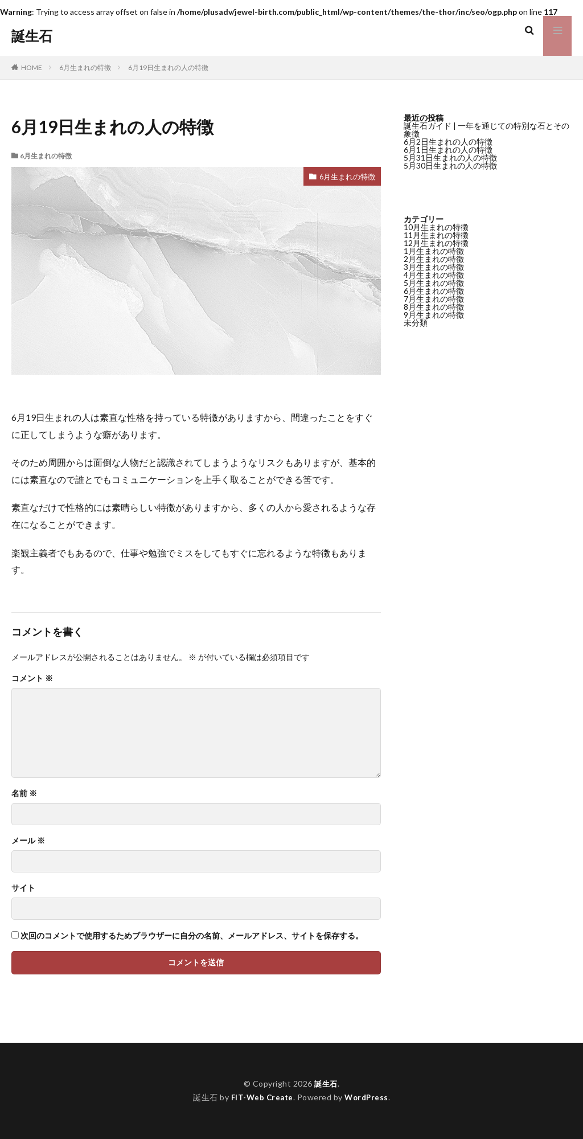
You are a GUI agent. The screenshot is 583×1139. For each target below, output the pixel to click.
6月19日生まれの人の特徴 (168, 67)
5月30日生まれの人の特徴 (450, 165)
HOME (31, 67)
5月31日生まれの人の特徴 (450, 157)
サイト (23, 888)
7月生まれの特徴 (434, 299)
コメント (32, 678)
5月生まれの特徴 (434, 283)
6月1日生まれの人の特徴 (448, 149)
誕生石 (31, 36)
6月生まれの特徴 (85, 67)
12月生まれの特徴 (436, 243)
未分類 (416, 322)
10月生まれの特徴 (436, 227)
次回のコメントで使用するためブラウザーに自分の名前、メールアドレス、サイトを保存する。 (191, 936)
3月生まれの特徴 (434, 267)
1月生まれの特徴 (434, 251)
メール (28, 841)
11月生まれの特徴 (436, 235)
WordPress (368, 1097)
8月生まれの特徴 (434, 307)
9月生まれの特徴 (434, 314)
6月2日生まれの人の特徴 (448, 141)
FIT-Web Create (261, 1097)
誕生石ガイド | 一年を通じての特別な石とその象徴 (486, 129)
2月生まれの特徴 (434, 259)
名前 (24, 793)
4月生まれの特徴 (434, 275)
